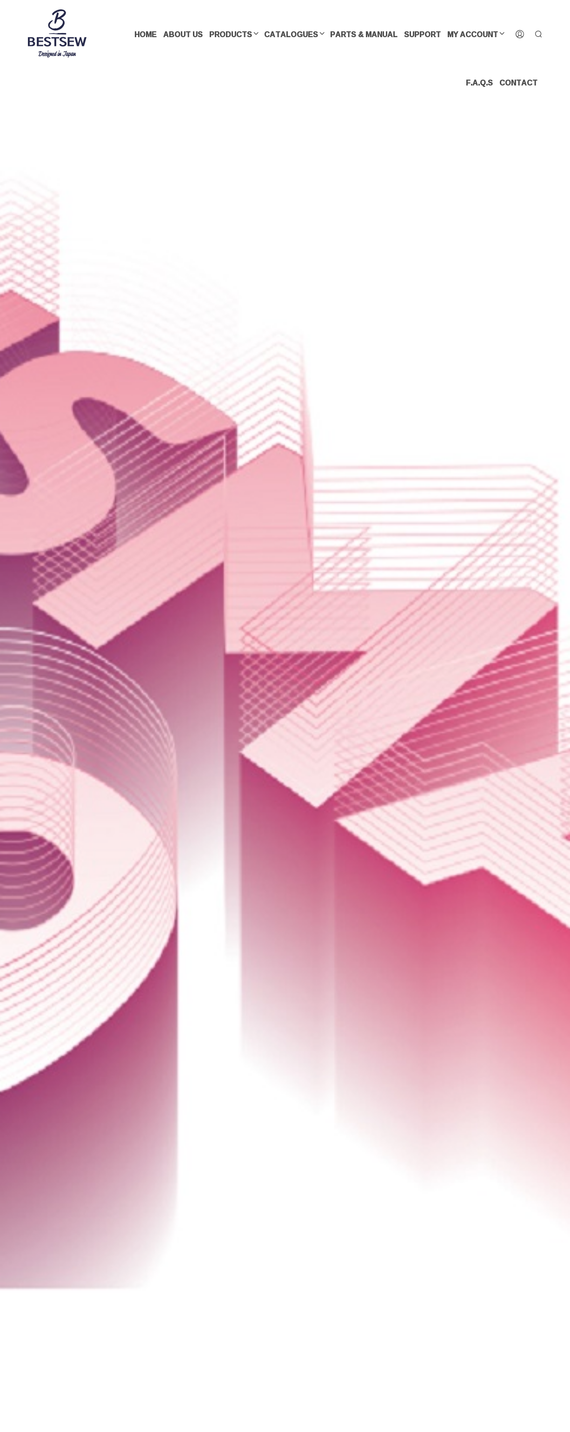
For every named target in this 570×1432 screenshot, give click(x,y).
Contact (518, 83)
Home (145, 34)
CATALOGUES (291, 34)
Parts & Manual (364, 34)
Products (230, 34)
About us (183, 34)
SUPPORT (422, 34)
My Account (472, 34)
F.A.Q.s (479, 83)
